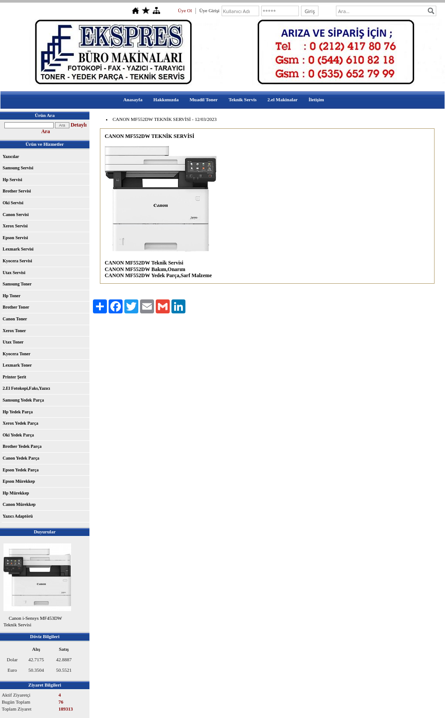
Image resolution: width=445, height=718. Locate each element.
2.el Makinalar (282, 99)
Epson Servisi (15, 237)
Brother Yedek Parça (22, 446)
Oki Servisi (13, 202)
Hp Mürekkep (16, 493)
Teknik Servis (243, 99)
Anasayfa (132, 99)
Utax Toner (13, 342)
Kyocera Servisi (17, 260)
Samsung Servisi (18, 167)
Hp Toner (12, 295)
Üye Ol (185, 10)
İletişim (316, 99)
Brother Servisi (17, 191)
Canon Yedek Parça (21, 458)
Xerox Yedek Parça (20, 423)
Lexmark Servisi (18, 249)
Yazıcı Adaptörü (18, 516)
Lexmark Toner (17, 365)
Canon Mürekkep (19, 504)
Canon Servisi (16, 214)
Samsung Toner (17, 284)
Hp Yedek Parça (18, 411)
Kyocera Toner (17, 353)
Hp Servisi (12, 179)
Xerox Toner (14, 330)
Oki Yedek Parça (18, 435)
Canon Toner (15, 318)
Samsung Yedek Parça (23, 400)
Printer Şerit (14, 376)
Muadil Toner (203, 99)
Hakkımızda (165, 99)
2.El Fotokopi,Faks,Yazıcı (26, 388)
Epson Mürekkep (19, 481)
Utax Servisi (14, 272)
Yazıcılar (11, 156)
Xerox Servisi (15, 225)
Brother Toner (16, 307)
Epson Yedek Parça (20, 469)
